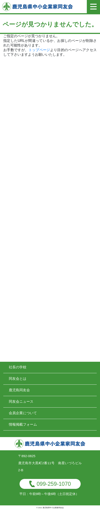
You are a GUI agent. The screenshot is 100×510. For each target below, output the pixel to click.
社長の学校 (17, 367)
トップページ (39, 50)
